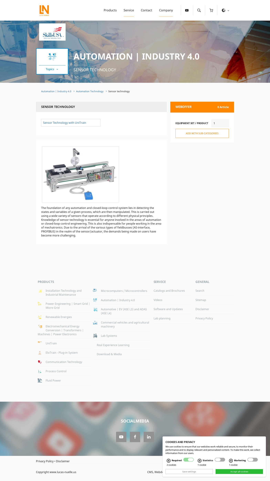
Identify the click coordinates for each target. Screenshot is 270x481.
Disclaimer (202, 309)
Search (199, 291)
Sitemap (200, 300)
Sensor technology (95, 69)
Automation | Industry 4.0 (137, 56)
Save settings (189, 471)
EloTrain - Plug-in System (62, 353)
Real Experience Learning (113, 345)
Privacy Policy (204, 318)
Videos (158, 300)
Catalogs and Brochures (169, 291)
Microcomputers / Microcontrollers (124, 291)
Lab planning (162, 318)
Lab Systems (109, 336)
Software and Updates (168, 309)
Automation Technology (89, 91)
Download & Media (109, 354)
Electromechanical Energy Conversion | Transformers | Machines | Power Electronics (61, 330)
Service (129, 10)
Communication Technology (64, 362)
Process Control (56, 371)
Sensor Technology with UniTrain (64, 123)
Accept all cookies (239, 471)
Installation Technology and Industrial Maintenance (64, 293)
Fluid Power (53, 380)
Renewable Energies (59, 317)
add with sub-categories (202, 133)
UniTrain (51, 343)
